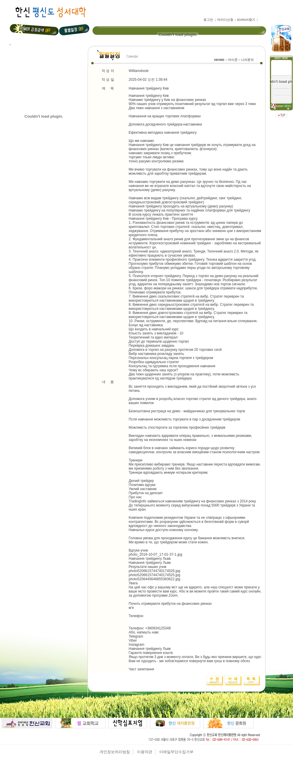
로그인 (208, 19)
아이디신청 (225, 19)
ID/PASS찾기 (246, 19)
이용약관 (144, 752)
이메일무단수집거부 (176, 752)
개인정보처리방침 (115, 752)
